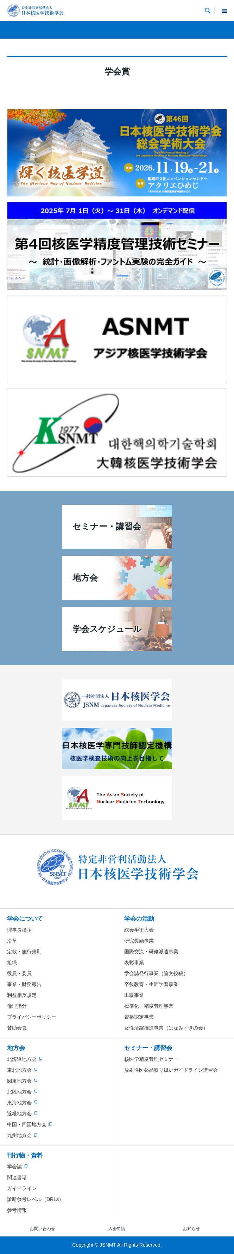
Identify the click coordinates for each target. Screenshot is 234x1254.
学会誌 (14, 1166)
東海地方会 (19, 1102)
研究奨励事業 (139, 940)
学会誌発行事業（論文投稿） (156, 973)
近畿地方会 (19, 1113)
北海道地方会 (22, 1059)
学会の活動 (139, 919)
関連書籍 (17, 1177)
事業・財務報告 (24, 984)
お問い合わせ (42, 1228)
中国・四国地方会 (26, 1124)
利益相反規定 (22, 995)
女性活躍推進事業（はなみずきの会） (166, 1028)
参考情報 (17, 1210)
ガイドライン (22, 1188)
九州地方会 (19, 1135)
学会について (25, 919)
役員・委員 (19, 973)
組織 (12, 962)
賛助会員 (17, 1028)
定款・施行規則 (24, 951)
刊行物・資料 (25, 1155)
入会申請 (116, 1228)
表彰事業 (134, 962)
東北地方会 (19, 1070)
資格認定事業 (139, 1017)
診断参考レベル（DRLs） (35, 1199)
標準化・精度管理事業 (148, 1006)
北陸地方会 (19, 1092)
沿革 (12, 940)
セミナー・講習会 (148, 1048)
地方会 (16, 1048)
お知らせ (191, 1228)
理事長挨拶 (19, 930)
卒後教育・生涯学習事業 (151, 984)
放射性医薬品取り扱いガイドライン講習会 (171, 1070)
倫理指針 (17, 1006)
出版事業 (134, 995)
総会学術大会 (139, 930)
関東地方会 (19, 1081)
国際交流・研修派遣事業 (151, 951)
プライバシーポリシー (31, 1017)
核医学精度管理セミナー (151, 1059)
